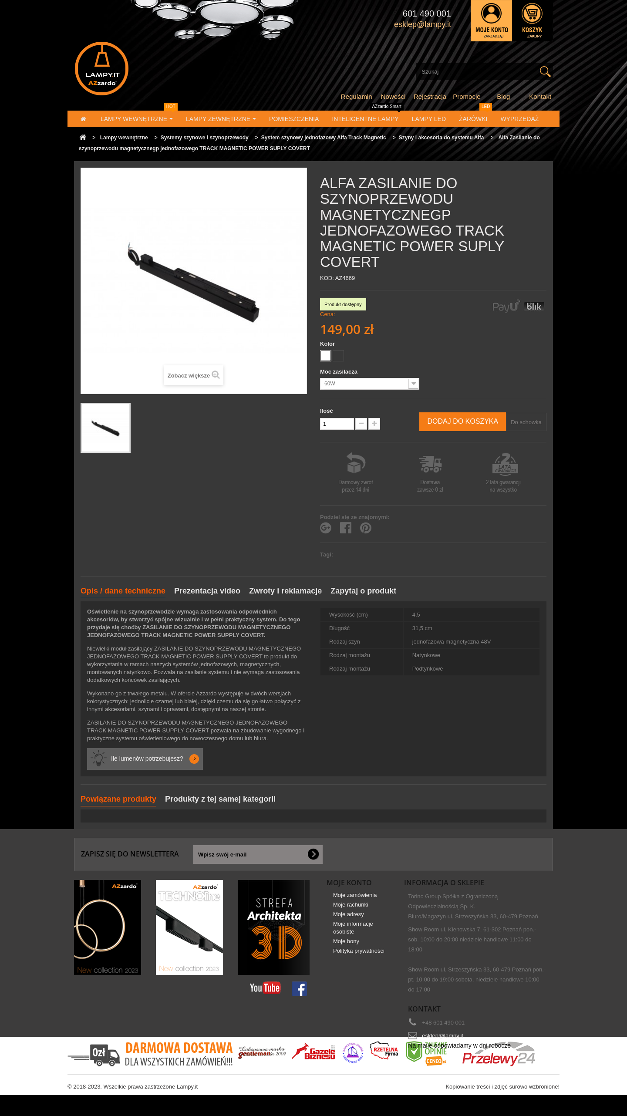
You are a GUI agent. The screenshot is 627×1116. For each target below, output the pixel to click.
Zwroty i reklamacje (285, 591)
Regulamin (356, 96)
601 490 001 (427, 13)
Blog (503, 96)
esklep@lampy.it (442, 1035)
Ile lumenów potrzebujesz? (147, 758)
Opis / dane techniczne (123, 591)
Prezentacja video (207, 591)
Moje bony (346, 947)
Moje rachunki (350, 911)
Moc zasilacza (339, 371)
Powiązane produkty (118, 799)
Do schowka (526, 422)
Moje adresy (348, 920)
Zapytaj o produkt (363, 591)
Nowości (393, 96)
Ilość (326, 411)
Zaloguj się (491, 20)
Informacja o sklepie (444, 882)
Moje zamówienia (355, 901)
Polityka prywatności (358, 957)
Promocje (466, 96)
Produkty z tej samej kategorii (220, 799)
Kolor (328, 344)
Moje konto (349, 882)
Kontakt (540, 96)
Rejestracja (430, 96)
